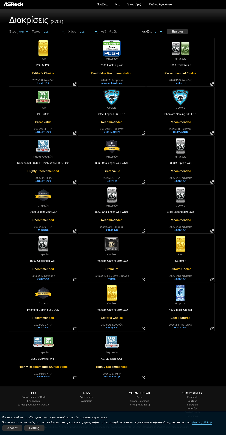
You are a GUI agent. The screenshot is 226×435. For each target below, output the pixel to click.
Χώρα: (73, 31)
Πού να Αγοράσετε (160, 4)
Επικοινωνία (33, 401)
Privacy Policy (202, 422)
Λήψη (139, 397)
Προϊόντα (102, 4)
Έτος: (13, 31)
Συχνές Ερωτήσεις (139, 401)
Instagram (192, 404)
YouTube (192, 401)
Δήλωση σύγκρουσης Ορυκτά (33, 404)
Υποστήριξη (134, 4)
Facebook (192, 397)
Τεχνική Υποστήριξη (139, 404)
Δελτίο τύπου (86, 397)
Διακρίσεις (86, 401)
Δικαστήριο (192, 408)
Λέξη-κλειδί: (109, 31)
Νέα (117, 4)
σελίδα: (152, 31)
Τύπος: (36, 31)
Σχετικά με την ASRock (34, 397)
